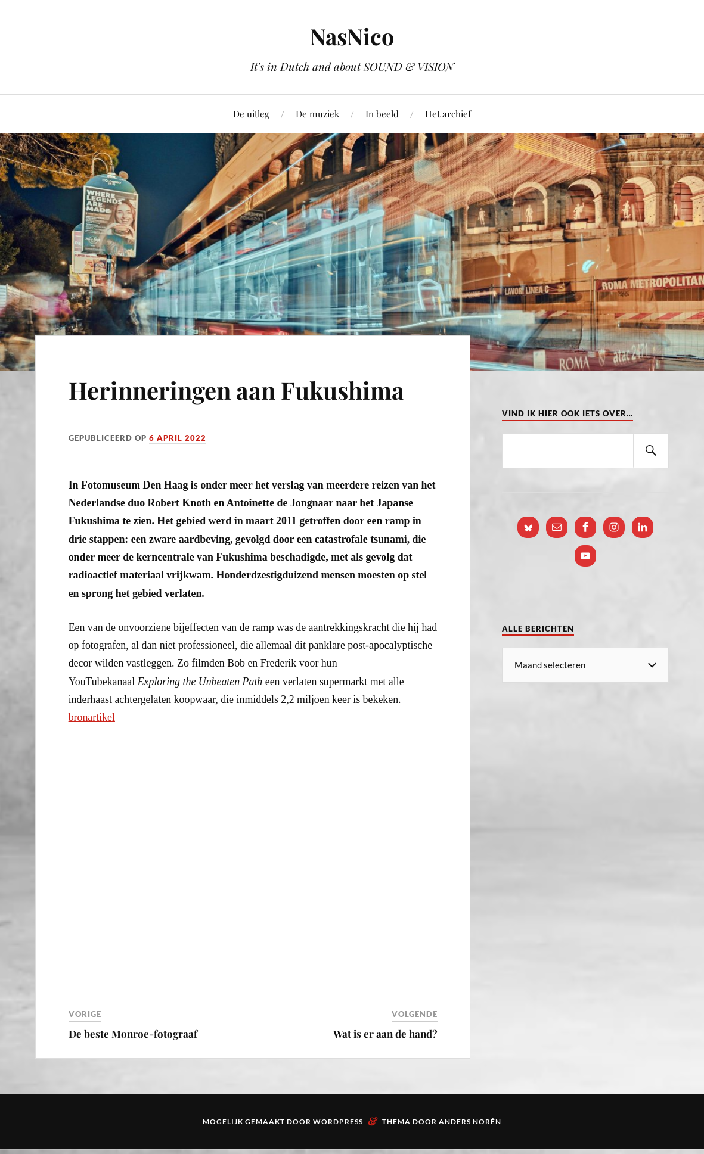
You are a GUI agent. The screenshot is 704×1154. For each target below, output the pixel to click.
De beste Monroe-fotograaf (133, 1068)
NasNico (351, 36)
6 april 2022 (177, 472)
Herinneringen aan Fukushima (183, 405)
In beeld (382, 113)
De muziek (317, 113)
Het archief (448, 113)
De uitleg (251, 113)
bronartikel (92, 752)
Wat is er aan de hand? (385, 1068)
